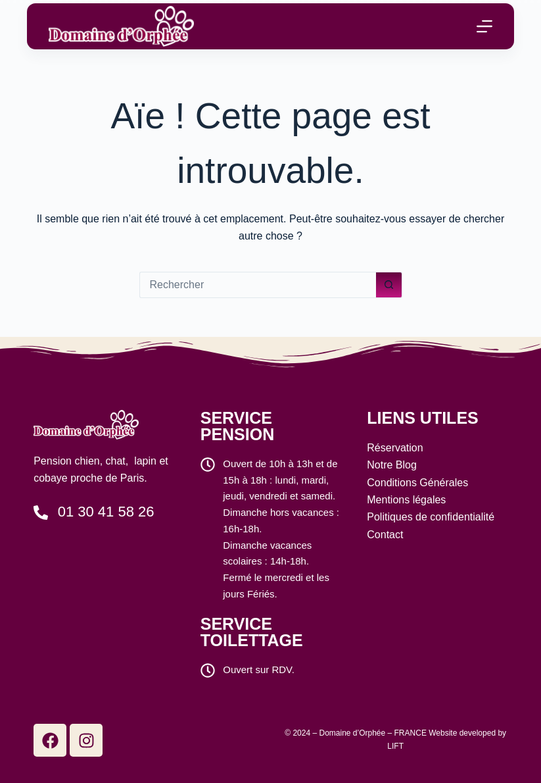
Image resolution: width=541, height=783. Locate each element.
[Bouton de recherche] (389, 285)
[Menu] (484, 26)
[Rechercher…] (257, 285)
